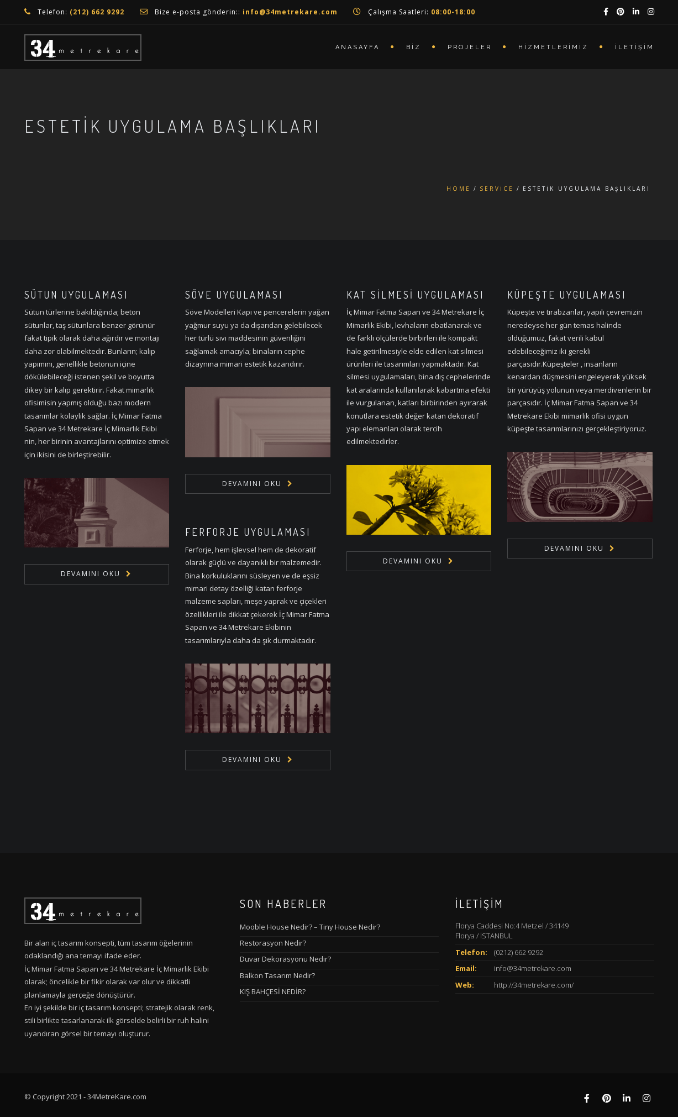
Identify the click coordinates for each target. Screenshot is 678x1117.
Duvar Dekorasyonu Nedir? (285, 959)
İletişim (634, 47)
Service (497, 188)
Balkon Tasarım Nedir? (277, 975)
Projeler (470, 47)
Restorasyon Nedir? (273, 943)
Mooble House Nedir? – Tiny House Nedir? (310, 927)
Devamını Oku (90, 573)
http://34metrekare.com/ (534, 985)
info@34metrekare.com (532, 968)
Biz (413, 47)
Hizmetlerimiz (553, 47)
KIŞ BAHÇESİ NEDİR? (273, 991)
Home (458, 188)
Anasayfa (357, 47)
